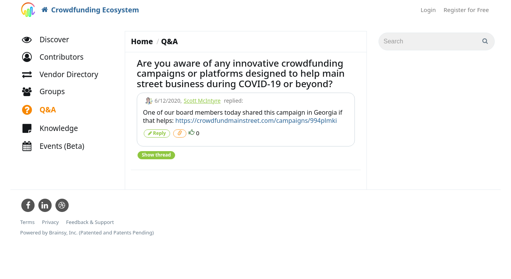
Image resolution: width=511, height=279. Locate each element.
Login (428, 10)
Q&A (169, 41)
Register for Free (466, 10)
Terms (27, 222)
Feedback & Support (90, 222)
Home (142, 41)
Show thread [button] (156, 155)
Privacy (50, 222)
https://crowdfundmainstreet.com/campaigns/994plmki (256, 120)
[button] (56, 57)
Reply (157, 133)
